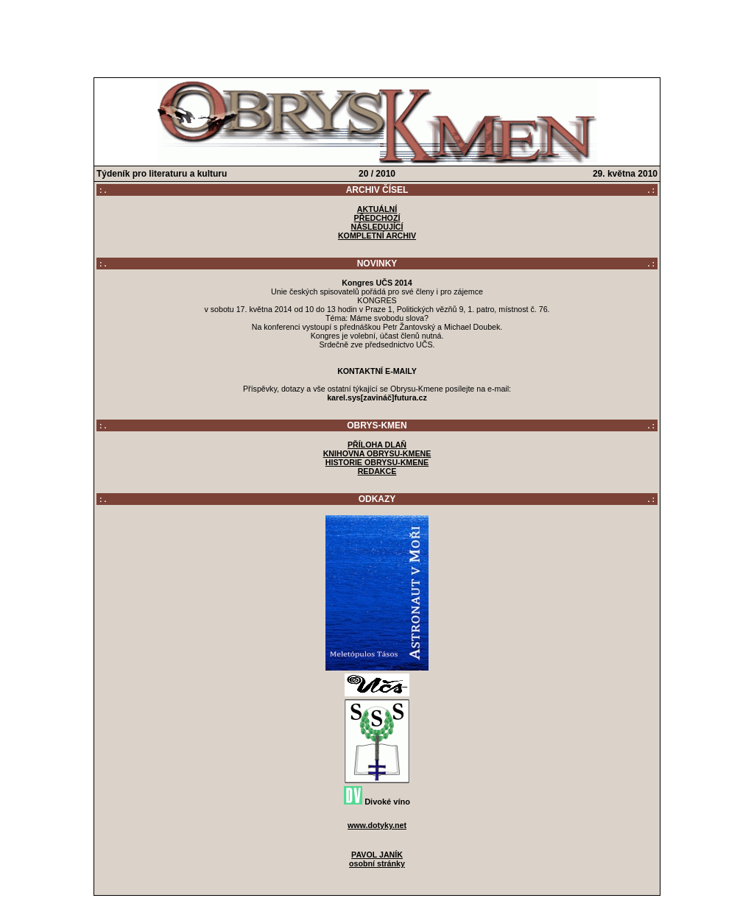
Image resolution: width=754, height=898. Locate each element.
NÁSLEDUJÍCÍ (376, 226)
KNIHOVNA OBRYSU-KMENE (377, 453)
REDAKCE (377, 471)
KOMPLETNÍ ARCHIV (377, 235)
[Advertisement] (377, 35)
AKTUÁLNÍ (377, 209)
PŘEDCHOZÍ (377, 217)
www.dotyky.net (377, 825)
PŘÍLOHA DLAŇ (377, 444)
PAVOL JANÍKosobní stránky (377, 859)
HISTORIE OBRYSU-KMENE (377, 462)
